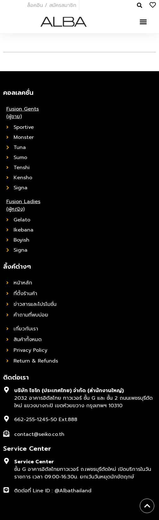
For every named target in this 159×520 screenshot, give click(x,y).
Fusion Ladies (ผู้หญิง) (23, 205)
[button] (143, 21)
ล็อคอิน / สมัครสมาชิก (51, 5)
